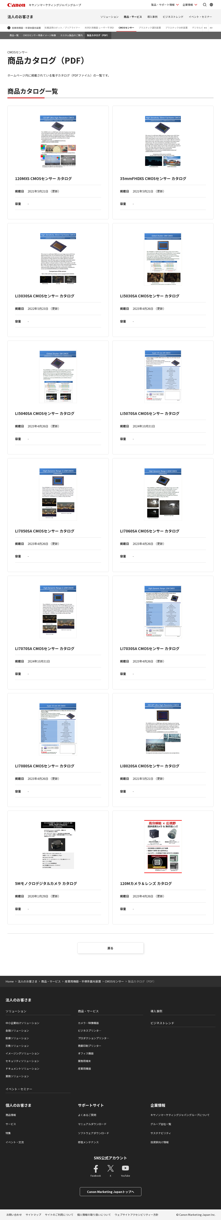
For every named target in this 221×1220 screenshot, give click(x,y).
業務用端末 (84, 1061)
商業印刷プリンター (89, 1046)
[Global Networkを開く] (211, 4)
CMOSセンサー (126, 27)
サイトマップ (33, 1214)
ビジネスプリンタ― (89, 1030)
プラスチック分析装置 (176, 27)
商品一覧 (14, 35)
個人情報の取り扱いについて (94, 1214)
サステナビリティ (160, 1133)
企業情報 (157, 1105)
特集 (8, 1133)
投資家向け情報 (159, 1142)
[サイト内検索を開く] (204, 4)
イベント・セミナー (200, 17)
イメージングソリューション (22, 1053)
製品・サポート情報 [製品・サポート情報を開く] (163, 4)
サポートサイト (91, 1105)
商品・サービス (133, 17)
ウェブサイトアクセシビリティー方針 (136, 1214)
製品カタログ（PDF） (98, 35)
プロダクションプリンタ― (93, 1038)
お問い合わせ (14, 1214)
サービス (11, 1124)
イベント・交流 (15, 1142)
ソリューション (109, 17)
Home (10, 981)
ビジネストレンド (173, 17)
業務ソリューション (17, 1076)
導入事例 (152, 17)
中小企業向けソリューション (22, 1023)
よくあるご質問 (87, 1115)
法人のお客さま (20, 16)
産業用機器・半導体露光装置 (26, 27)
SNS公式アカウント (110, 1157)
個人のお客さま (19, 1105)
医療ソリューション (17, 1038)
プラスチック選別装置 (150, 27)
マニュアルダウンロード (92, 1124)
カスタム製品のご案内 (71, 35)
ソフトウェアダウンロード (93, 1133)
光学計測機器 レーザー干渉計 (99, 27)
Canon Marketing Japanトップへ (110, 1191)
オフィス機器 (86, 1053)
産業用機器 (84, 1068)
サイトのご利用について (59, 1214)
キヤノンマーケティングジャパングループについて (180, 1115)
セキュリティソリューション (22, 1061)
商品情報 (11, 1115)
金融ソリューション (17, 1030)
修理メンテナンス (88, 1142)
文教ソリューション (17, 1046)
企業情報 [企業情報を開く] (188, 4)
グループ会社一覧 (160, 1124)
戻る (110, 948)
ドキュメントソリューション (22, 1068)
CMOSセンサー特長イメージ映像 (39, 35)
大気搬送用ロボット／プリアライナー (61, 27)
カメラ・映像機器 (88, 1023)
